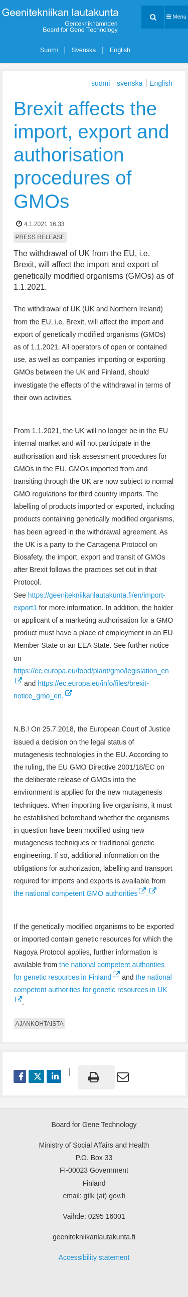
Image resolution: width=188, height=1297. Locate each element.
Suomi (49, 50)
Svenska (84, 50)
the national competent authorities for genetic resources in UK (93, 983)
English (120, 50)
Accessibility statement (94, 1257)
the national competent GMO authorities (80, 893)
